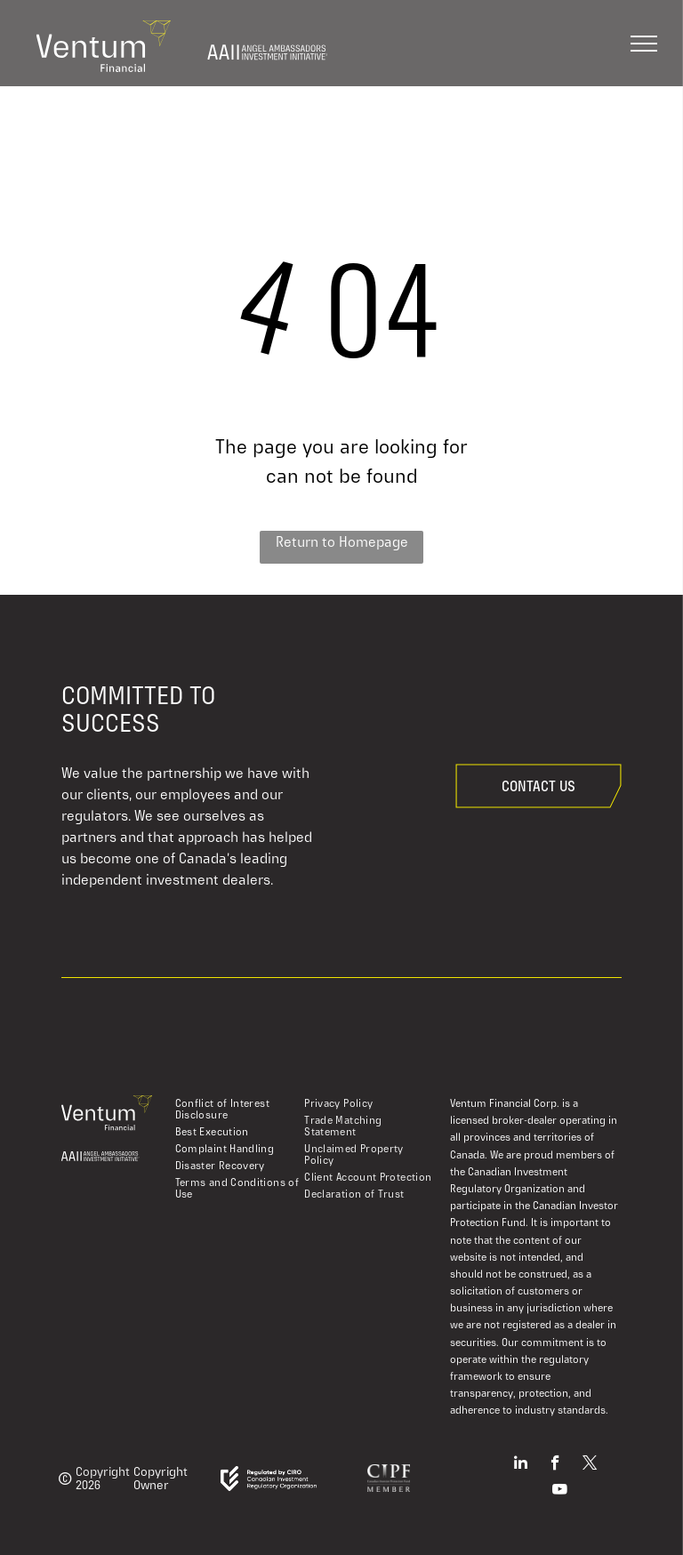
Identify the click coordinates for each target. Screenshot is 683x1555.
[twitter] (590, 1465)
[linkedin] (521, 1465)
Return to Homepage (342, 541)
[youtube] (560, 1492)
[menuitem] (239, 1109)
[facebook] (555, 1465)
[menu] (644, 43)
